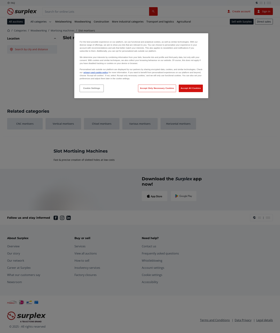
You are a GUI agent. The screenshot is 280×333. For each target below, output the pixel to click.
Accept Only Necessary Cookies (157, 88)
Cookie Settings (91, 88)
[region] (141, 65)
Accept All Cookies (191, 88)
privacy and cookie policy (95, 72)
